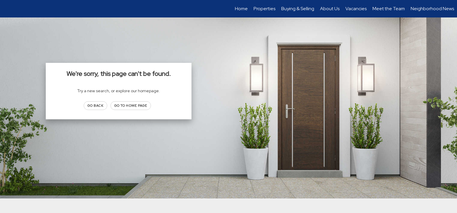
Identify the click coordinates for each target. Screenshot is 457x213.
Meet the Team (388, 9)
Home (241, 9)
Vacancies (356, 9)
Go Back (95, 106)
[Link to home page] (7, 8)
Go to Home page (130, 106)
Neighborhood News (432, 9)
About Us (330, 9)
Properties (264, 9)
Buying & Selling (297, 9)
